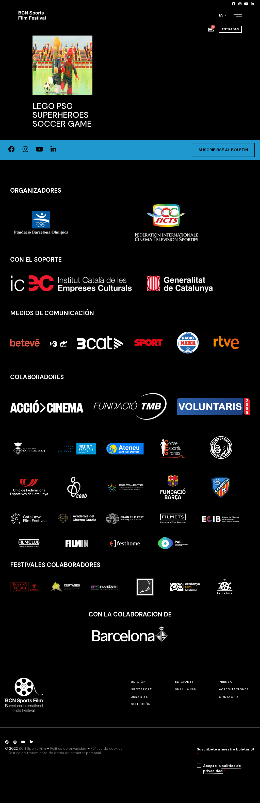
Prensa (225, 682)
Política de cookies (106, 748)
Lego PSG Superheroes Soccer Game (62, 115)
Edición (138, 682)
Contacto (228, 697)
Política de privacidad (68, 748)
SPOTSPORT (141, 689)
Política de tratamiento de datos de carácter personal (54, 752)
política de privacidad (222, 768)
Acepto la (222, 768)
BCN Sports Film (32, 748)
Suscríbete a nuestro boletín (223, 752)
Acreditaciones (234, 689)
